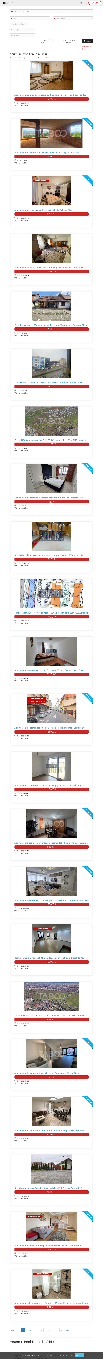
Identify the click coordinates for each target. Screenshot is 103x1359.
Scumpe (68, 43)
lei (52, 40)
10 (57, 1330)
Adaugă (95, 3)
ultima (67, 1330)
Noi (66, 40)
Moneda (44, 40)
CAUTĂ (87, 41)
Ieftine (74, 40)
